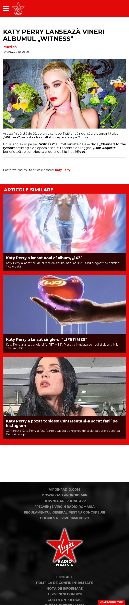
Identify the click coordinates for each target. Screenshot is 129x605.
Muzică (10, 47)
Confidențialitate (111, 602)
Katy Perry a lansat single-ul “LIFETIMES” (46, 339)
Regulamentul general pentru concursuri (64, 533)
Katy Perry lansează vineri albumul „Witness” (53, 35)
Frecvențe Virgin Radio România (64, 527)
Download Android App (64, 516)
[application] (116, 8)
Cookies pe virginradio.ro (64, 539)
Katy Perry (62, 170)
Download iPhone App (64, 522)
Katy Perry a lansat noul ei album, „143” (44, 258)
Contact (64, 598)
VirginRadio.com (64, 510)
